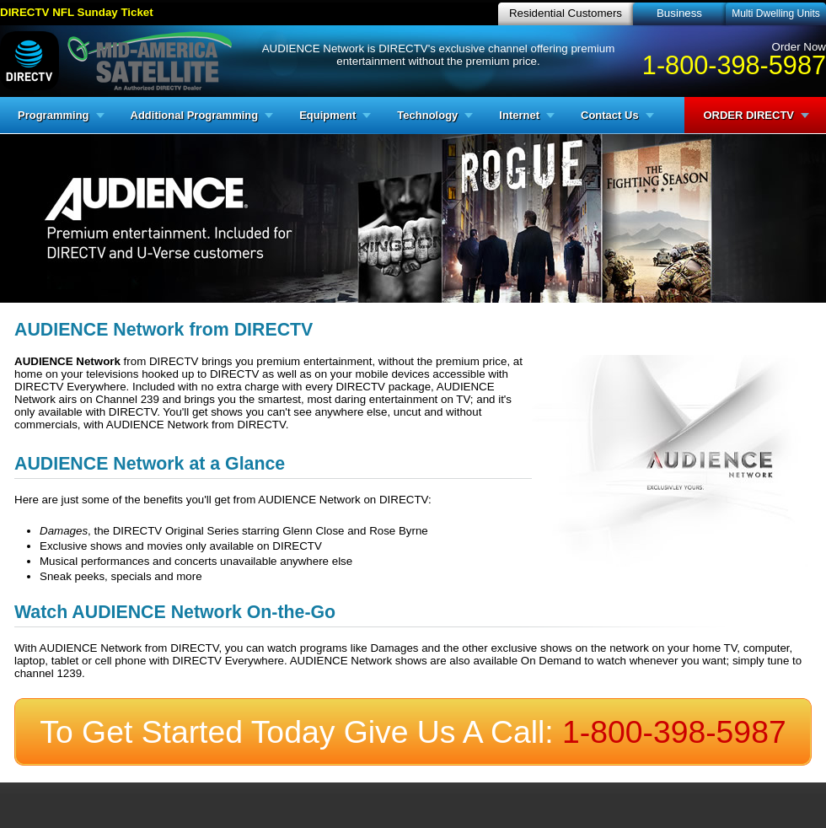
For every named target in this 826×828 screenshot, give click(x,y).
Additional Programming (195, 115)
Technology (427, 115)
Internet (519, 115)
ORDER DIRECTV (748, 115)
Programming (53, 115)
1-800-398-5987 (734, 65)
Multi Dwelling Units (776, 13)
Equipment (327, 115)
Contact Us (610, 115)
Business (679, 13)
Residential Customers (565, 13)
